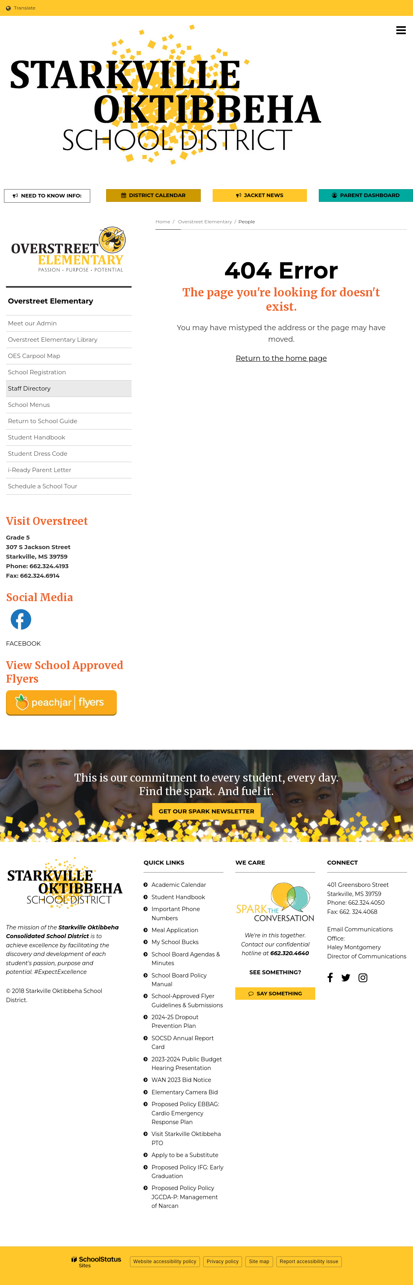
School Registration (37, 372)
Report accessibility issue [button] (309, 1261)
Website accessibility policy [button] (165, 1261)
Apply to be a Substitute (184, 1155)
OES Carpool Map (34, 356)
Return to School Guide (43, 421)
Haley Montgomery (354, 947)
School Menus (29, 404)
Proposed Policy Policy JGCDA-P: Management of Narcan (184, 1197)
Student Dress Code (38, 453)
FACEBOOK (23, 643)
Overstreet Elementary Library (65, 341)
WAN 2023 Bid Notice (181, 1080)
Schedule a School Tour (43, 486)
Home (162, 221)
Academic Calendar (178, 884)
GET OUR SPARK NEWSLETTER (206, 811)
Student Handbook (36, 437)
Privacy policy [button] (222, 1261)
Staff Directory (29, 388)
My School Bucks (174, 942)
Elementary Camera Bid (184, 1092)
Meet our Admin (32, 323)
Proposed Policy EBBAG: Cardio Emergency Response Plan (185, 1113)
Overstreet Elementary (205, 221)
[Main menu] (401, 30)
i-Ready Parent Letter (39, 470)
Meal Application (174, 930)
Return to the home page (281, 358)
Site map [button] (259, 1261)
